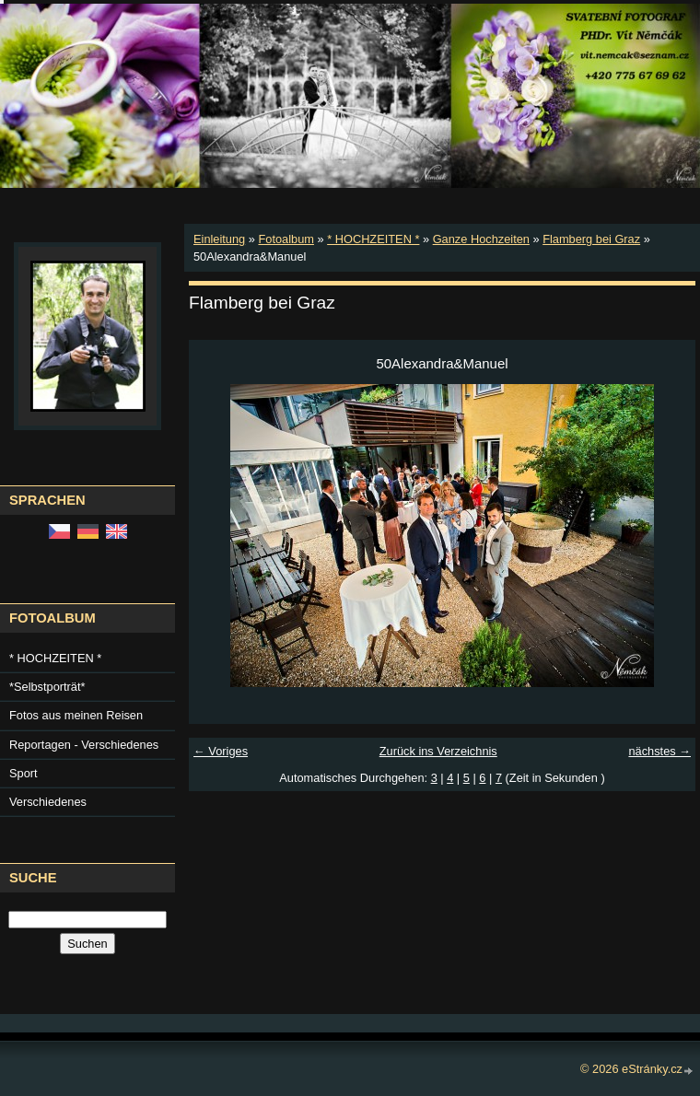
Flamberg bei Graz (591, 239)
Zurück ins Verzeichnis (438, 751)
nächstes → (659, 751)
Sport (23, 773)
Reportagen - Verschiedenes (83, 745)
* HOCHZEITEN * (373, 239)
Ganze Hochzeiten (481, 239)
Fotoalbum (285, 239)
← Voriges (220, 751)
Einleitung (219, 239)
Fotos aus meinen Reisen (76, 715)
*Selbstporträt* (47, 687)
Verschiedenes (48, 802)
